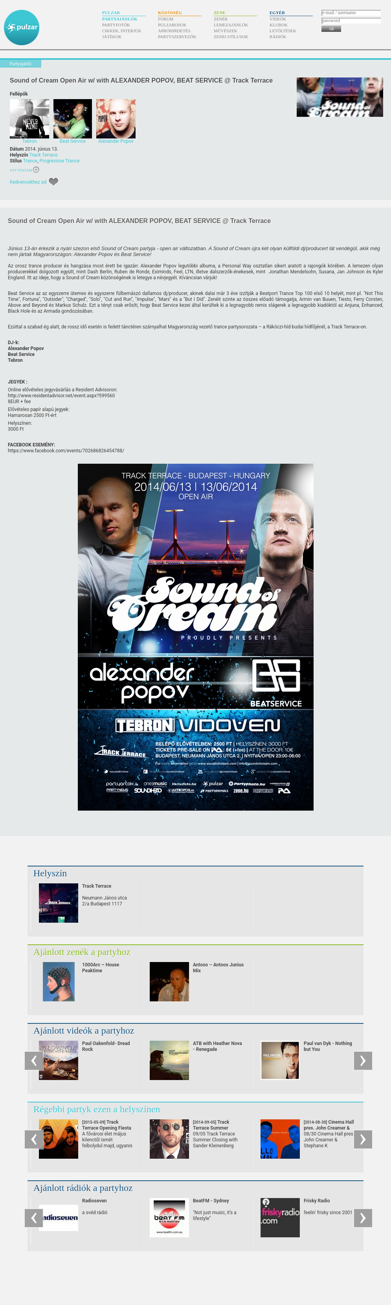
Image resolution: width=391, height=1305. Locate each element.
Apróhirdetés (174, 30)
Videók (278, 19)
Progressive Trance (59, 161)
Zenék (221, 19)
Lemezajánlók (231, 24)
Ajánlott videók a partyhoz (83, 1030)
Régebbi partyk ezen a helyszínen (96, 1109)
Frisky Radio (317, 1201)
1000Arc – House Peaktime (100, 967)
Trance (30, 161)
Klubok (279, 24)
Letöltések (283, 30)
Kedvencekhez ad (28, 182)
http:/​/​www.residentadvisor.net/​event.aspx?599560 (61, 395)
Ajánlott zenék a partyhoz (81, 952)
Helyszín (50, 873)
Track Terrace (43, 155)
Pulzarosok (172, 24)
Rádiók (278, 36)
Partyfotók (116, 24)
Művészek (225, 30)
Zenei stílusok (231, 36)
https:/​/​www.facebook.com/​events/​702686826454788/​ (66, 450)
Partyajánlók (119, 19)
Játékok (112, 36)
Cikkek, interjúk (121, 30)
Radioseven (94, 1201)
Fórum (165, 19)
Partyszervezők (177, 36)
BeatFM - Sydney (211, 1201)
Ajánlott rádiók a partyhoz (83, 1188)
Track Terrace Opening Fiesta (106, 1128)
